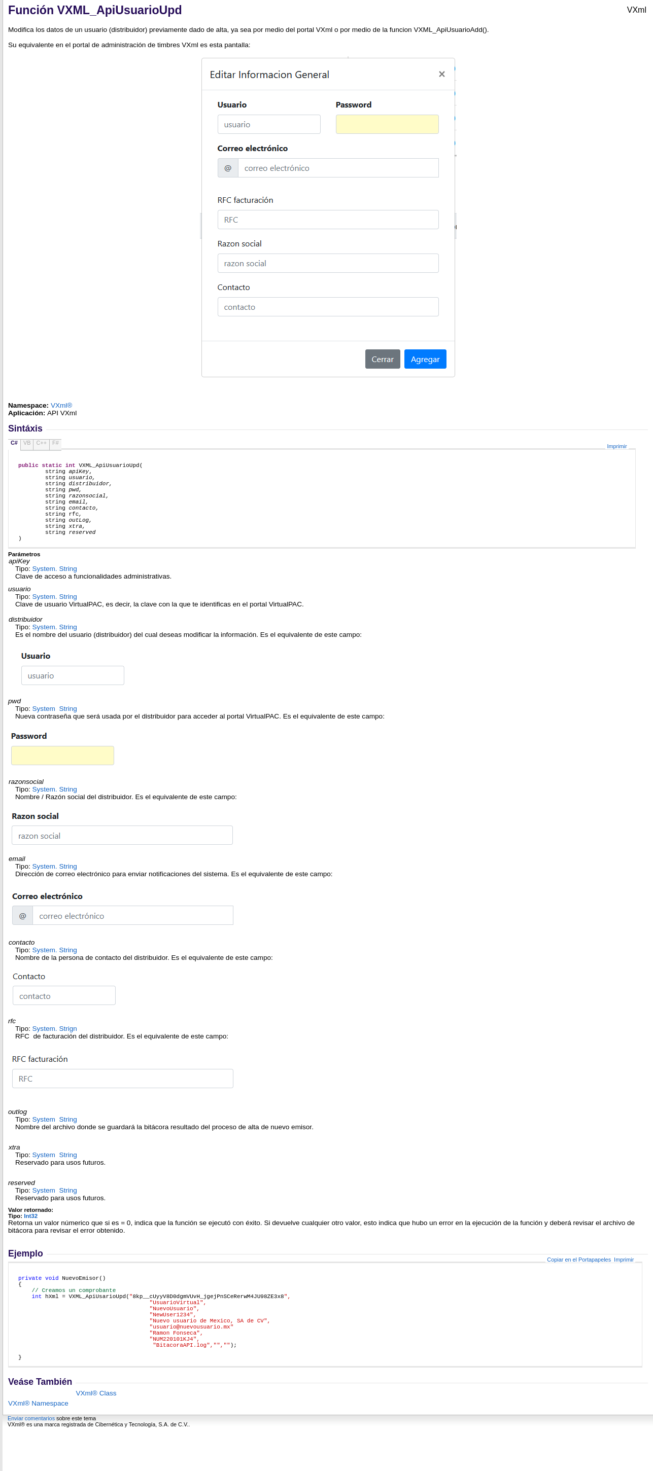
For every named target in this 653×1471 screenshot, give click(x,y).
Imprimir (617, 446)
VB (27, 443)
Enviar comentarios (31, 1459)
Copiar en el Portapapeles (579, 1279)
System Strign (54, 1048)
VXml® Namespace (38, 1444)
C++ (41, 443)
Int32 (31, 1236)
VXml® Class (96, 1434)
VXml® (62, 405)
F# (55, 443)
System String (54, 588)
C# (14, 443)
